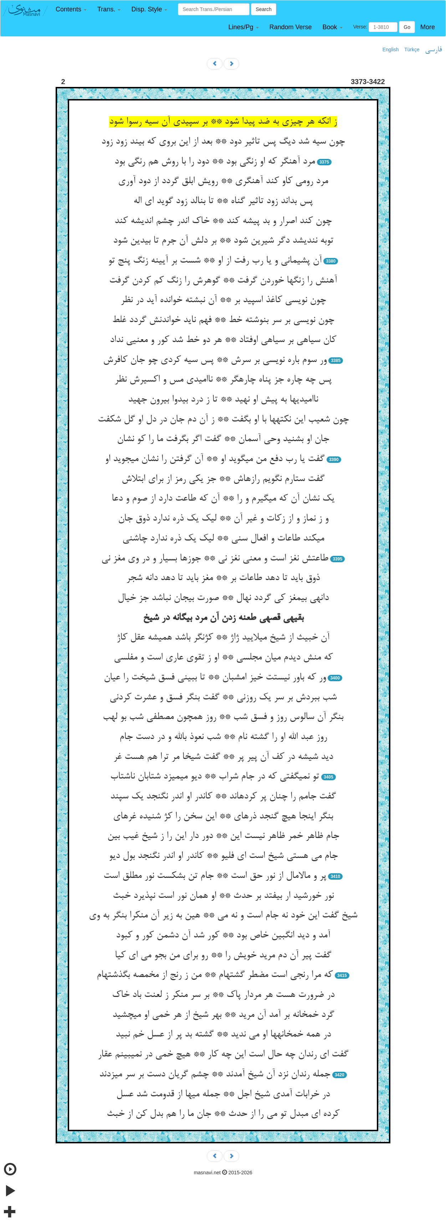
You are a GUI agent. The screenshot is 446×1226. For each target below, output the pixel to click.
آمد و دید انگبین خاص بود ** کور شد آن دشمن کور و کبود (223, 935)
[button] (71, 9)
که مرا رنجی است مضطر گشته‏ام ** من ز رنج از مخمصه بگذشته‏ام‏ (215, 975)
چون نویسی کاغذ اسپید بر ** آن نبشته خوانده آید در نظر (223, 300)
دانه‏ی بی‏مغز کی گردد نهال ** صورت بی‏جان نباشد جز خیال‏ (223, 598)
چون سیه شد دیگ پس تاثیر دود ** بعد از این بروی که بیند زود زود (223, 142)
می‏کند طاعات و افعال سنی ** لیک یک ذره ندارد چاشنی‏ (223, 538)
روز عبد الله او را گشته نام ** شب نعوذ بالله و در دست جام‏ (223, 737)
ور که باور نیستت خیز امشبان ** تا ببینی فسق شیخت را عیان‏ (215, 677)
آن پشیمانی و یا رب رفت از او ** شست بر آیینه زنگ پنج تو (215, 261)
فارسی (433, 50)
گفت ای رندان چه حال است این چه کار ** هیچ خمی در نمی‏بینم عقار (223, 1054)
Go (407, 27)
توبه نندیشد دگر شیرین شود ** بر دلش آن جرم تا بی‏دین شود (223, 241)
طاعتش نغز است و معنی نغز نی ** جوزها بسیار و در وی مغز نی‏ (214, 558)
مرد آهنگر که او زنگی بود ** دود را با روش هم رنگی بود (214, 161)
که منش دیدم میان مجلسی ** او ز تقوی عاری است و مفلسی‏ (223, 657)
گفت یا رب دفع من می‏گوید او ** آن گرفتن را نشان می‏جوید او (214, 459)
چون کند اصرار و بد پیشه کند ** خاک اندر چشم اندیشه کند (223, 221)
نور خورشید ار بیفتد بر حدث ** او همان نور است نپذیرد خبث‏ (223, 896)
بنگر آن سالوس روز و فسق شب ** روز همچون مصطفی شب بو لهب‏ (223, 717)
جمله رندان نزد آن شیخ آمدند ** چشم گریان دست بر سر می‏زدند (214, 1074)
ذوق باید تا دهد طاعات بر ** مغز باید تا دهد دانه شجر (223, 578)
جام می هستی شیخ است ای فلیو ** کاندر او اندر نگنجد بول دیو (223, 856)
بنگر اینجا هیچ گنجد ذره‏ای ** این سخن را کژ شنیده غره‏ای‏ (223, 816)
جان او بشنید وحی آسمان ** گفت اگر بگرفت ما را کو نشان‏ (223, 439)
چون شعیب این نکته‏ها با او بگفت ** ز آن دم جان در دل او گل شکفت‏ (223, 419)
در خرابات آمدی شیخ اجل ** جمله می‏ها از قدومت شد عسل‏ (223, 1094)
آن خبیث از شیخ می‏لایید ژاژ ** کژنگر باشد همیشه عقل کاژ (223, 637)
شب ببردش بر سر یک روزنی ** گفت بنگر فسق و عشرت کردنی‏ (223, 697)
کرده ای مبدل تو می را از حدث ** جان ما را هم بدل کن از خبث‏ (223, 1114)
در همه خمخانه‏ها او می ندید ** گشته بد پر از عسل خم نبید (223, 1034)
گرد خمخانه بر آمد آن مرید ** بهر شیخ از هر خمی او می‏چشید (223, 1015)
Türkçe (412, 49)
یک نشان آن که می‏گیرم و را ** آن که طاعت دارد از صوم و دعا (223, 499)
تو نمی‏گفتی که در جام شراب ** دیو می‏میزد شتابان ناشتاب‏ (214, 776)
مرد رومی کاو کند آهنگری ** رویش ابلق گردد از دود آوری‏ (223, 181)
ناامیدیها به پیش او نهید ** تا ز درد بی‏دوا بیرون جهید (223, 399)
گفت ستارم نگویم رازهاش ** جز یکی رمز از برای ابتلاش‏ (223, 479)
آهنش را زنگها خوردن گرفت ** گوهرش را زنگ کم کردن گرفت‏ (223, 280)
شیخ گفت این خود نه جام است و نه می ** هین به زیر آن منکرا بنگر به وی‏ (223, 915)
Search (263, 9)
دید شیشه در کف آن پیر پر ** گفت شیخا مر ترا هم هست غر (223, 757)
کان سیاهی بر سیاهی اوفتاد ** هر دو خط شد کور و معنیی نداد (223, 340)
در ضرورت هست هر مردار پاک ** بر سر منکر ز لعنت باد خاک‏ (223, 995)
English (391, 49)
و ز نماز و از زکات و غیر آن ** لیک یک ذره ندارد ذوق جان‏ (223, 518)
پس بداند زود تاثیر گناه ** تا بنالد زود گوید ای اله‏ (223, 201)
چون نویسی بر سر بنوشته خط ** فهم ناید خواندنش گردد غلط (223, 320)
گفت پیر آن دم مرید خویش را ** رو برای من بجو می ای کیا (223, 955)
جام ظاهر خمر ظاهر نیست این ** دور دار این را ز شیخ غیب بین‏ (223, 836)
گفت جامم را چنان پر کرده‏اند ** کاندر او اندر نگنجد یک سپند (223, 796)
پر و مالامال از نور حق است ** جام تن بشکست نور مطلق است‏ (214, 876)
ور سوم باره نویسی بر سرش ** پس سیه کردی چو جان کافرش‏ (215, 360)
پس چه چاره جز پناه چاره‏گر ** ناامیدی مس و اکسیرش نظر (223, 380)
